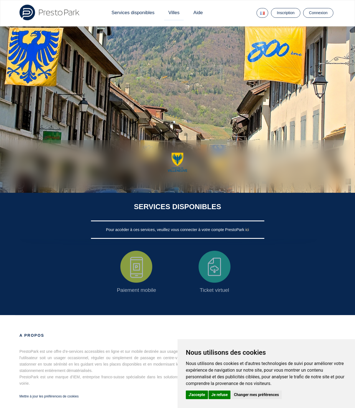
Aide (198, 12)
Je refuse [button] (219, 394)
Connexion (318, 13)
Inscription (286, 13)
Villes (173, 12)
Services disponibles (132, 12)
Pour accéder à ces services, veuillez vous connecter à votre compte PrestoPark (175, 229)
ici (247, 229)
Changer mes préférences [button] (256, 394)
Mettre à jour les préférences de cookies (48, 396)
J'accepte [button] (197, 394)
